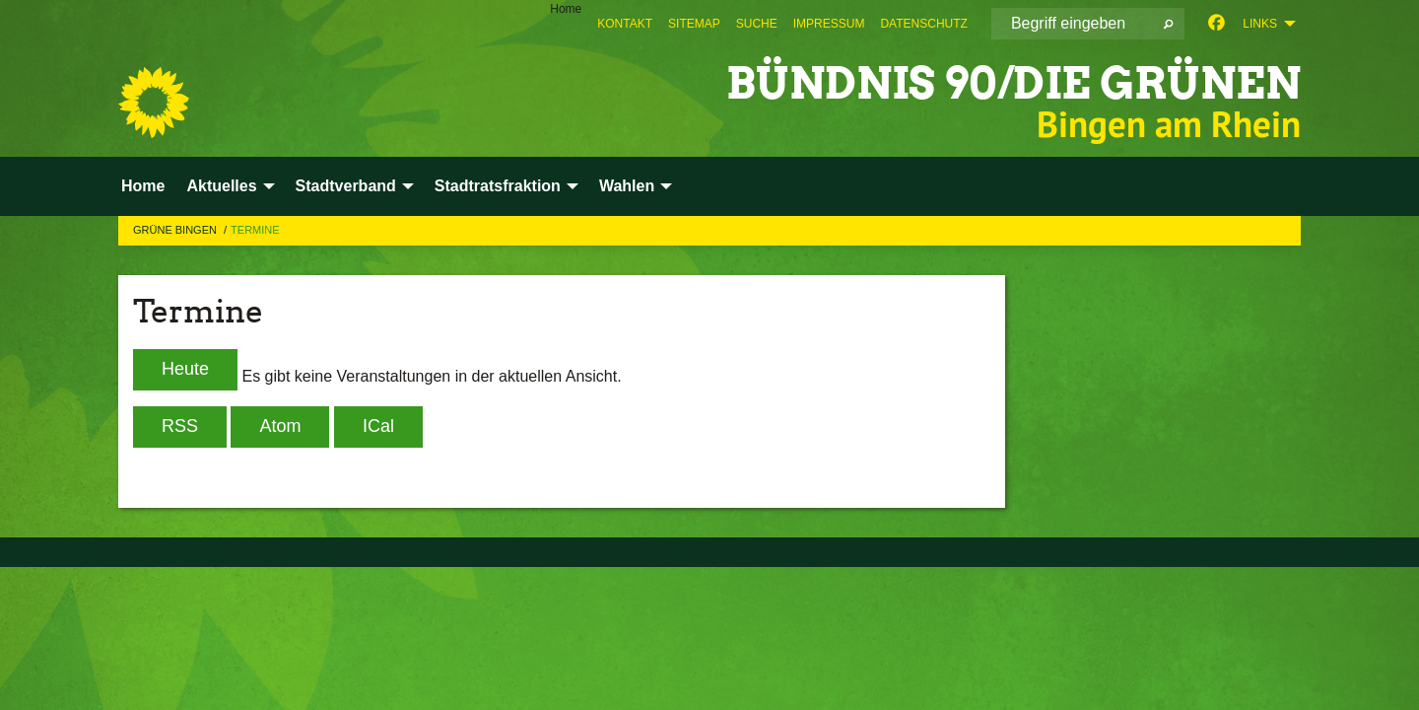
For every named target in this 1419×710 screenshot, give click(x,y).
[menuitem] (624, 23)
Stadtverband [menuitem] (346, 186)
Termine (255, 230)
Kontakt (624, 24)
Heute (185, 369)
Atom (280, 426)
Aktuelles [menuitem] (221, 186)
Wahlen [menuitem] (626, 186)
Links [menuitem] (1260, 24)
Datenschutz (923, 24)
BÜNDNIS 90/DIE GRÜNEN (1013, 83)
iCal (378, 426)
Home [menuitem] (565, 9)
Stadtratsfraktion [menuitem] (498, 186)
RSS (180, 426)
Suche (756, 24)
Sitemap (694, 24)
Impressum (829, 24)
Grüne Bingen (176, 230)
